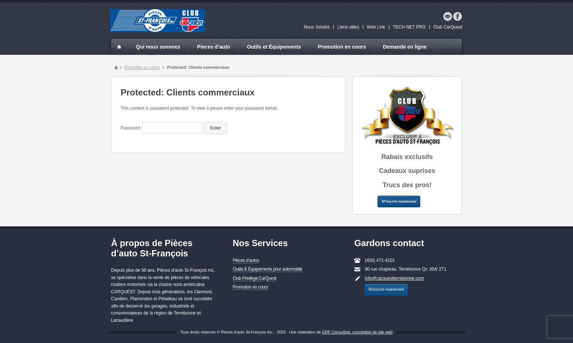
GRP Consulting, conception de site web (357, 332)
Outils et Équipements (274, 47)
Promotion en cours (342, 47)
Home (116, 67)
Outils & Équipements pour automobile (267, 269)
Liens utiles (348, 27)
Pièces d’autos (246, 260)
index (119, 47)
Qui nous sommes (158, 47)
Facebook (457, 16)
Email (447, 16)
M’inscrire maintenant (386, 289)
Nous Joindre (317, 27)
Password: (162, 128)
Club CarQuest (447, 27)
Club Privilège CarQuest (255, 278)
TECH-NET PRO (409, 27)
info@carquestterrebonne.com (394, 278)
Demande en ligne (405, 47)
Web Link (376, 27)
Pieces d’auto (213, 47)
